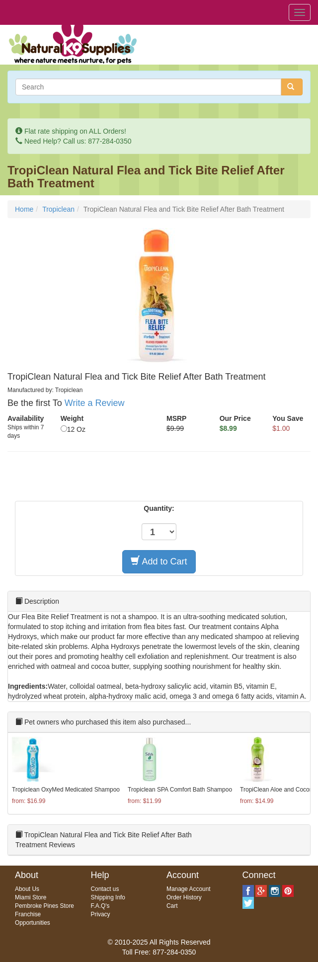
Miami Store (30, 897)
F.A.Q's (100, 905)
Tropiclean (58, 209)
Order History (184, 897)
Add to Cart (159, 561)
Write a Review (95, 403)
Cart (171, 905)
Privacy (100, 914)
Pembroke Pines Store (44, 905)
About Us (27, 888)
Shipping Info (108, 897)
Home (24, 209)
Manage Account (188, 888)
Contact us (105, 888)
